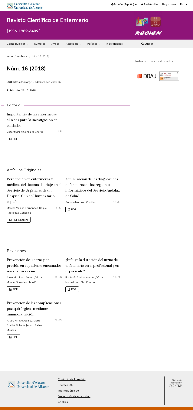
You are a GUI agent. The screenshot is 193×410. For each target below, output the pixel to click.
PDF (15, 138)
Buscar (147, 43)
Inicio (10, 56)
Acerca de (72, 43)
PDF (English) (20, 219)
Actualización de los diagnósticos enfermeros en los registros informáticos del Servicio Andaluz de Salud (92, 187)
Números (39, 43)
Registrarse (169, 4)
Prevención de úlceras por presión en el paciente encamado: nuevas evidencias (34, 265)
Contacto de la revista (72, 379)
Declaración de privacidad (74, 396)
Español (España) (123, 4)
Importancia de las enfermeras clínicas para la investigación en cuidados (32, 120)
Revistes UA (149, 4)
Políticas (92, 43)
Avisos (55, 43)
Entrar (183, 4)
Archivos (22, 56)
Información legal (69, 390)
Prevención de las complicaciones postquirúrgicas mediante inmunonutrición (34, 309)
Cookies (63, 402)
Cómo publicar (16, 43)
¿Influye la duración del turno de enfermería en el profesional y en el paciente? (92, 265)
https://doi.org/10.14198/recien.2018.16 (37, 82)
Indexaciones (114, 43)
